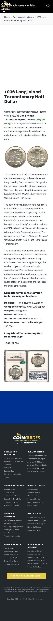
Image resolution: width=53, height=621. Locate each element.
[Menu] (5, 12)
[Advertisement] (26, 56)
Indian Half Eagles (34, 530)
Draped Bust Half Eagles (36, 524)
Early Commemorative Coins (22, 5)
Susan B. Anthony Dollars (13, 499)
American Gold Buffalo (35, 468)
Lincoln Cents (9, 548)
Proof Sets (7, 464)
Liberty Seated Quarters (12, 520)
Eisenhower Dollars (11, 496)
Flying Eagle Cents (11, 551)
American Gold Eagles (35, 462)
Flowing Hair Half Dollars (36, 560)
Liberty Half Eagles (34, 527)
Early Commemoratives (12, 458)
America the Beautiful (12, 536)
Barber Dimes (32, 505)
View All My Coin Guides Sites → (26, 576)
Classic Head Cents (11, 561)
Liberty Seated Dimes (35, 502)
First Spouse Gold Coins (36, 471)
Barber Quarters (10, 523)
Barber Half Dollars (34, 567)
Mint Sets (7, 468)
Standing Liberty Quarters (13, 526)
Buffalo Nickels (32, 489)
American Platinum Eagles (37, 465)
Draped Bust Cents (10, 558)
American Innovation (12, 505)
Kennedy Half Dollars (35, 554)
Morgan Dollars (9, 489)
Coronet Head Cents (11, 564)
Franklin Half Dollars (34, 551)
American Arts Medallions (36, 455)
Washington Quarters (11, 530)
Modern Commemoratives (13, 461)
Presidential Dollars (11, 502)
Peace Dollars (9, 492)
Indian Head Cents (11, 554)
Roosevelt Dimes (33, 499)
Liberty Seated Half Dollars (37, 563)
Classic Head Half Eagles (36, 521)
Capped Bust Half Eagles (36, 517)
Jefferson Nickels (33, 492)
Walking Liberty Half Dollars (37, 557)
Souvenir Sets (9, 471)
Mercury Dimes (33, 496)
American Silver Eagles (36, 459)
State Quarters (9, 533)
